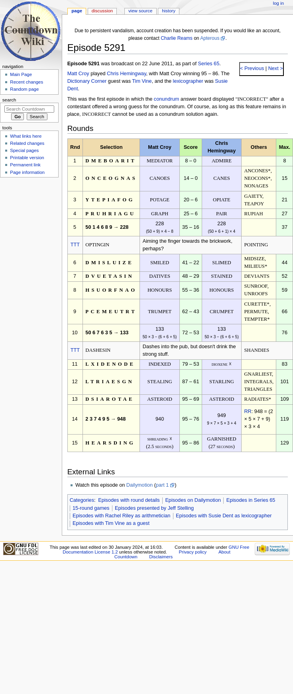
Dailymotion (139, 485)
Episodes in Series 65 (250, 500)
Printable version (27, 157)
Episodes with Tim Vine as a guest (111, 523)
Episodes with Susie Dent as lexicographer (224, 516)
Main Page (21, 74)
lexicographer (188, 81)
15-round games (91, 508)
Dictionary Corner (87, 81)
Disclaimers (161, 556)
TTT (75, 245)
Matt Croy (78, 73)
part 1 (162, 485)
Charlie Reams (177, 38)
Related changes (27, 143)
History (168, 10)
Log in (278, 3)
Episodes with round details (128, 500)
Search (9, 99)
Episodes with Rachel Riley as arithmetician (121, 516)
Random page (24, 89)
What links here (25, 136)
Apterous (209, 38)
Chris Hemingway (126, 73)
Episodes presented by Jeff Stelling (154, 508)
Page (76, 10)
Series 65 (209, 63)
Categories (82, 500)
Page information (27, 172)
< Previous (252, 68)
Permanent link (25, 164)
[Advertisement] (29, 240)
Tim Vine (141, 81)
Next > (275, 68)
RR (247, 411)
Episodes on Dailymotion (193, 500)
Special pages (24, 150)
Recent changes (26, 82)
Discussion (102, 10)
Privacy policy (192, 552)
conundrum (166, 99)
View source (140, 10)
